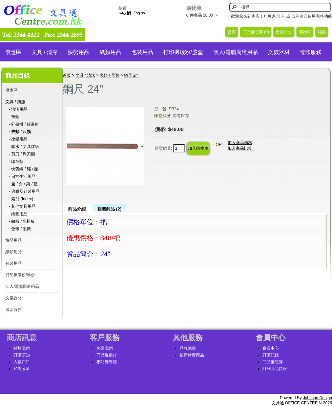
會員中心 (284, 32)
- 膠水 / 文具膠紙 (24, 146)
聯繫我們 (105, 348)
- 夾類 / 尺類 (20, 131)
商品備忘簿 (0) (256, 32)
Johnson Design (317, 397)
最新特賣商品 (192, 355)
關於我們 (22, 348)
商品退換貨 (107, 355)
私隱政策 (22, 368)
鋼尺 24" (131, 75)
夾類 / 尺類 (109, 75)
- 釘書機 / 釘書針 (24, 124)
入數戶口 (22, 361)
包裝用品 (142, 52)
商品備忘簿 (273, 361)
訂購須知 (22, 355)
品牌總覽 (188, 348)
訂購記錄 (271, 355)
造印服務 (310, 52)
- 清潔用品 (18, 109)
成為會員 (299, 16)
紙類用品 (110, 52)
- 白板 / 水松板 (22, 221)
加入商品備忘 (240, 142)
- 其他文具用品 (22, 206)
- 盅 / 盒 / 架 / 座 (23, 184)
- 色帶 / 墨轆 (20, 228)
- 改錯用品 (18, 139)
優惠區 (13, 52)
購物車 (305, 32)
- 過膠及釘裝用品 (24, 191)
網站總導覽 (107, 361)
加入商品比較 (240, 148)
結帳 (322, 32)
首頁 (232, 32)
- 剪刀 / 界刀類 (22, 154)
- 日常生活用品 (22, 176)
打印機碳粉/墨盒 (183, 52)
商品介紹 (77, 208)
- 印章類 (16, 161)
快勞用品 (78, 52)
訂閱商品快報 (275, 368)
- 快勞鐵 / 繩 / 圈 (23, 169)
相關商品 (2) (109, 208)
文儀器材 (279, 52)
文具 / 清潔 (45, 52)
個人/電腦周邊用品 (235, 52)
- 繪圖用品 (18, 213)
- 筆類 (14, 116)
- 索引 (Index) (21, 199)
